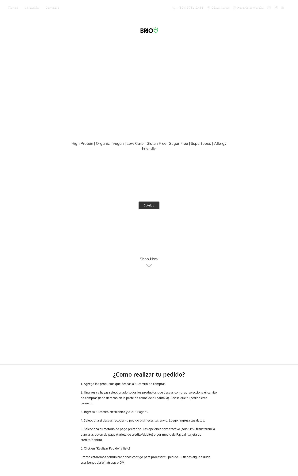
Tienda (13, 7)
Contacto (52, 7)
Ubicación (32, 7)
